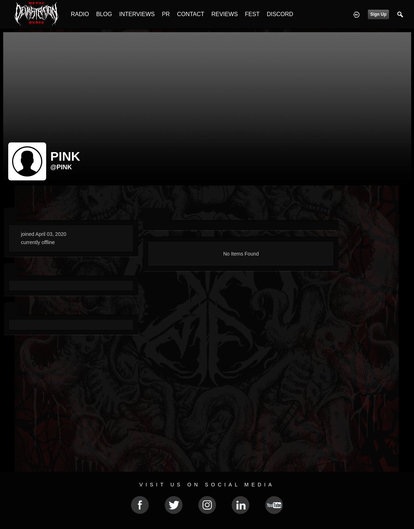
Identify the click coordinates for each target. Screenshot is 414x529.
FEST (252, 14)
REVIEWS (224, 14)
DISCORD (280, 14)
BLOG (104, 14)
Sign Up (378, 14)
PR (166, 14)
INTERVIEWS (137, 14)
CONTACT (190, 14)
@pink (61, 167)
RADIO (80, 14)
